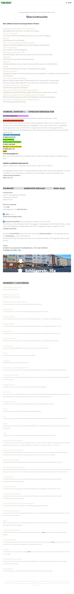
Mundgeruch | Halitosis (10, 71)
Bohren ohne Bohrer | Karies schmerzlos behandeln (19, 43)
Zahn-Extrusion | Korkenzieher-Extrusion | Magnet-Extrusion (21, 99)
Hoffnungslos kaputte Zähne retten (14, 52)
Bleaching (6, 38)
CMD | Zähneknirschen (10, 47)
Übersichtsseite (37, 16)
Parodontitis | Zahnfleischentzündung (14, 78)
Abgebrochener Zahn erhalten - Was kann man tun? (19, 28)
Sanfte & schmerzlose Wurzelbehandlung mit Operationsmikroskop (24, 95)
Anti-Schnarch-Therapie (10, 33)
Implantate (6, 57)
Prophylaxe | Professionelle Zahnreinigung (16, 85)
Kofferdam (6, 62)
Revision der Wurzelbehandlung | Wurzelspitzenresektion (20, 90)
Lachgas (5, 66)
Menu (70, 2)
